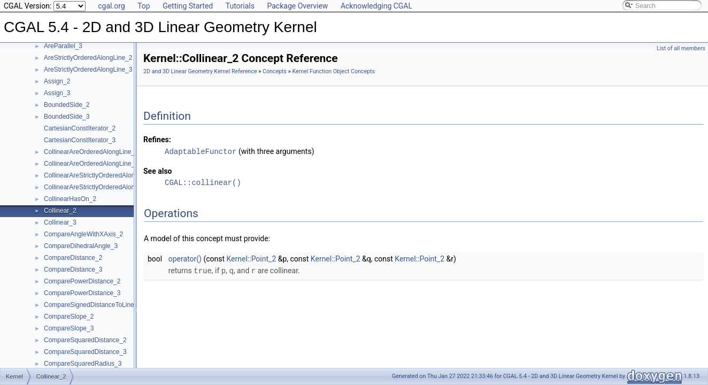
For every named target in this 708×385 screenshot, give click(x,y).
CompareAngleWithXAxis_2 (83, 234)
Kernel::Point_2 (251, 258)
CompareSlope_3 (69, 328)
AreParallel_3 (63, 46)
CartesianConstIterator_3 (80, 140)
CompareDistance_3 (73, 269)
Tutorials (240, 6)
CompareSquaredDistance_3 (85, 352)
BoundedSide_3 (66, 116)
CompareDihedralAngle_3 (81, 246)
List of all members (681, 48)
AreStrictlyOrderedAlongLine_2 (88, 57)
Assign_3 (57, 93)
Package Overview (297, 6)
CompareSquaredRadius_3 (82, 363)
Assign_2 (57, 81)
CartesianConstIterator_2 (80, 128)
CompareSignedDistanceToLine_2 (92, 305)
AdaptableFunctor (200, 151)
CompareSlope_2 (69, 316)
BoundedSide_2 (66, 105)
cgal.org (111, 6)
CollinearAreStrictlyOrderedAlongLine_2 (101, 175)
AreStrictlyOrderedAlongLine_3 (88, 69)
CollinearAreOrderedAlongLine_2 (91, 152)
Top (143, 6)
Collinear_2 (60, 210)
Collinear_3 (60, 222)
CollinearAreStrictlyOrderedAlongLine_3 (101, 187)
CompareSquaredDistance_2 (85, 340)
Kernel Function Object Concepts (333, 71)
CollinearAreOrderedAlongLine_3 (91, 163)
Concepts (275, 71)
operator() (185, 258)
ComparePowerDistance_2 (82, 281)
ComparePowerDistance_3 (82, 293)
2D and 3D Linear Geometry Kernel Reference (200, 71)
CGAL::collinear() (203, 182)
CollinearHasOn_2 (70, 199)
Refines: (157, 139)
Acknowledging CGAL (376, 6)
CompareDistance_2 (73, 257)
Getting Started (188, 6)
